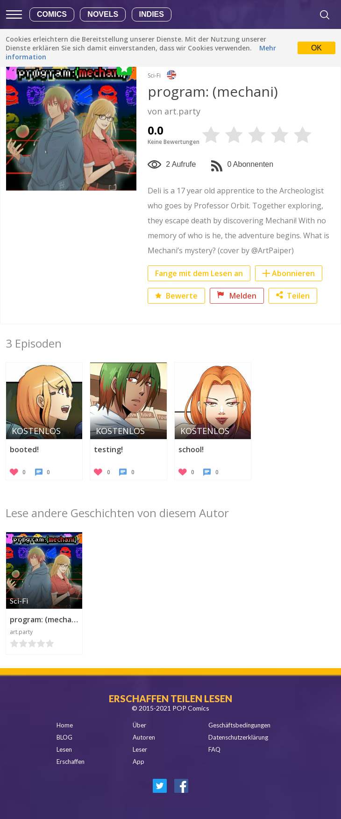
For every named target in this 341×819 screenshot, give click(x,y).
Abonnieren (293, 273)
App (138, 761)
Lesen (64, 749)
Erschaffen (71, 761)
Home (65, 725)
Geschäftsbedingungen (239, 725)
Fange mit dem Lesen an (199, 273)
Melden (236, 296)
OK (316, 48)
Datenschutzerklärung (238, 737)
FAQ (214, 749)
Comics (52, 14)
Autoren (144, 737)
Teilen (293, 296)
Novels (102, 14)
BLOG (64, 737)
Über (139, 725)
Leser (140, 749)
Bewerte (176, 296)
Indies (151, 14)
